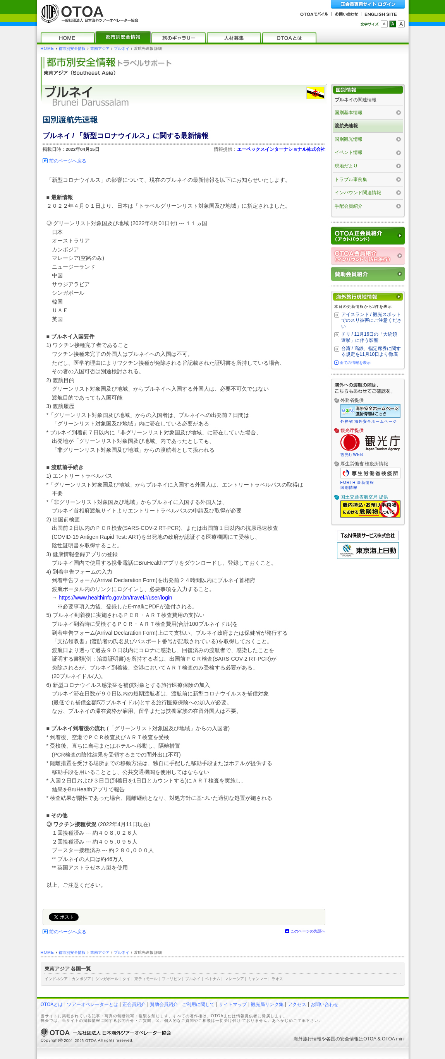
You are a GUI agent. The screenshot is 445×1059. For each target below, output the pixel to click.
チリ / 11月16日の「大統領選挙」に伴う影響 (369, 337)
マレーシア (234, 979)
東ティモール (146, 979)
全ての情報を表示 (355, 362)
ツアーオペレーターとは (92, 1004)
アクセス (297, 1004)
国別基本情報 (349, 112)
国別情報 (348, 487)
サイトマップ (233, 1004)
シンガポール (107, 979)
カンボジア (81, 979)
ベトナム (212, 979)
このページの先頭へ (307, 931)
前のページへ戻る (67, 161)
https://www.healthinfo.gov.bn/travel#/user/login (115, 597)
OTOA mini (393, 1039)
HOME (47, 48)
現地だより (346, 166)
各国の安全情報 (342, 1039)
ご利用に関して (198, 1004)
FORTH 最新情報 (357, 482)
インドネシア (56, 979)
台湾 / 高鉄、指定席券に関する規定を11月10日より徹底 (371, 351)
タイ (126, 979)
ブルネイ (121, 48)
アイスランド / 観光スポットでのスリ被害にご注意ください (371, 320)
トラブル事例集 (351, 179)
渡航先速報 (346, 125)
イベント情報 (349, 152)
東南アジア (100, 48)
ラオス (277, 979)
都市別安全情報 (72, 48)
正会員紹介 (134, 1004)
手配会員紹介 (349, 206)
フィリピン (171, 979)
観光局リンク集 (267, 1004)
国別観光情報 (349, 139)
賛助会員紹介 (164, 1004)
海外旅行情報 (307, 1039)
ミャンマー (257, 979)
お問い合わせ (324, 1004)
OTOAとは (52, 1004)
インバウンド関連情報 (358, 192)
